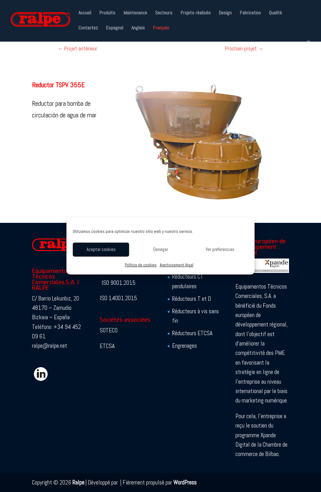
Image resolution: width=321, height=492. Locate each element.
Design (225, 13)
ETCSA (107, 346)
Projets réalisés (196, 13)
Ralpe (78, 482)
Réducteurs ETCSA (192, 333)
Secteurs (163, 13)
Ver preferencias (220, 249)
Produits (107, 13)
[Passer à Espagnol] (114, 33)
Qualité (275, 13)
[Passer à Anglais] (138, 33)
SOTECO (109, 330)
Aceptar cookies (101, 249)
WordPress (185, 482)
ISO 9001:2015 (118, 283)
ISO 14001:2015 (118, 298)
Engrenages (184, 346)
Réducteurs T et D (191, 299)
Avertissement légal (176, 265)
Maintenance (135, 13)
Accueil (84, 13)
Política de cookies (141, 265)
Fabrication (250, 13)
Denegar (160, 249)
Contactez (88, 28)
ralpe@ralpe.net (49, 346)
